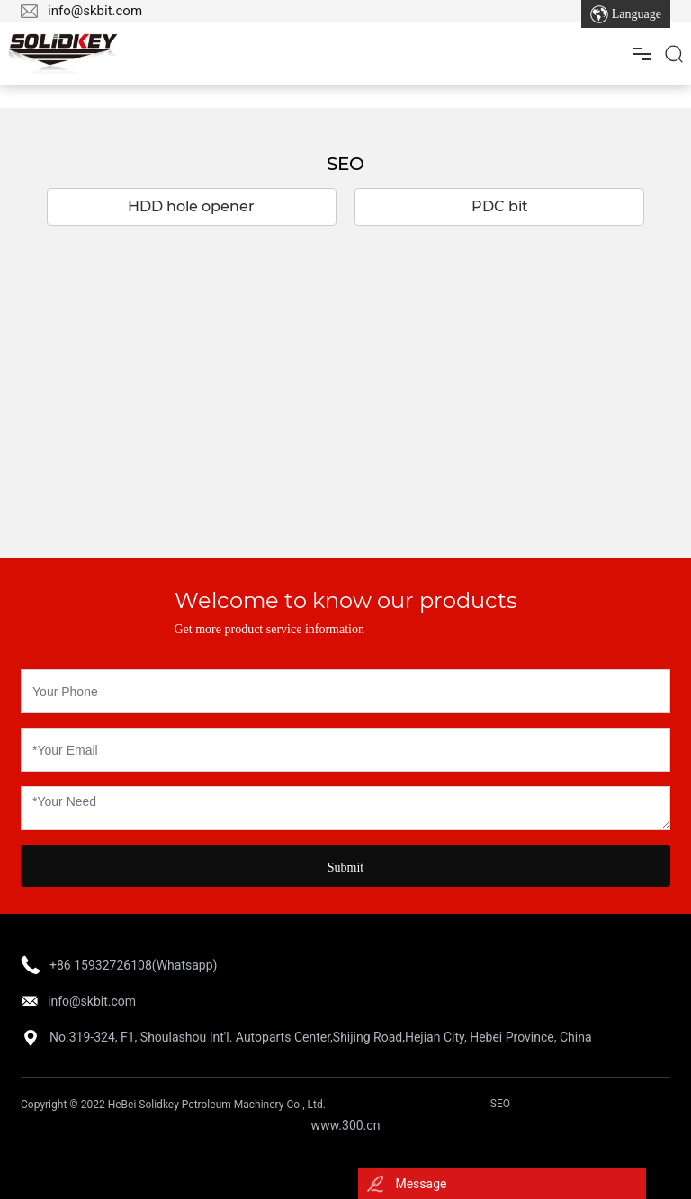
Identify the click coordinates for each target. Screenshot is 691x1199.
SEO (500, 1103)
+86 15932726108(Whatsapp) (133, 965)
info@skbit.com (95, 11)
